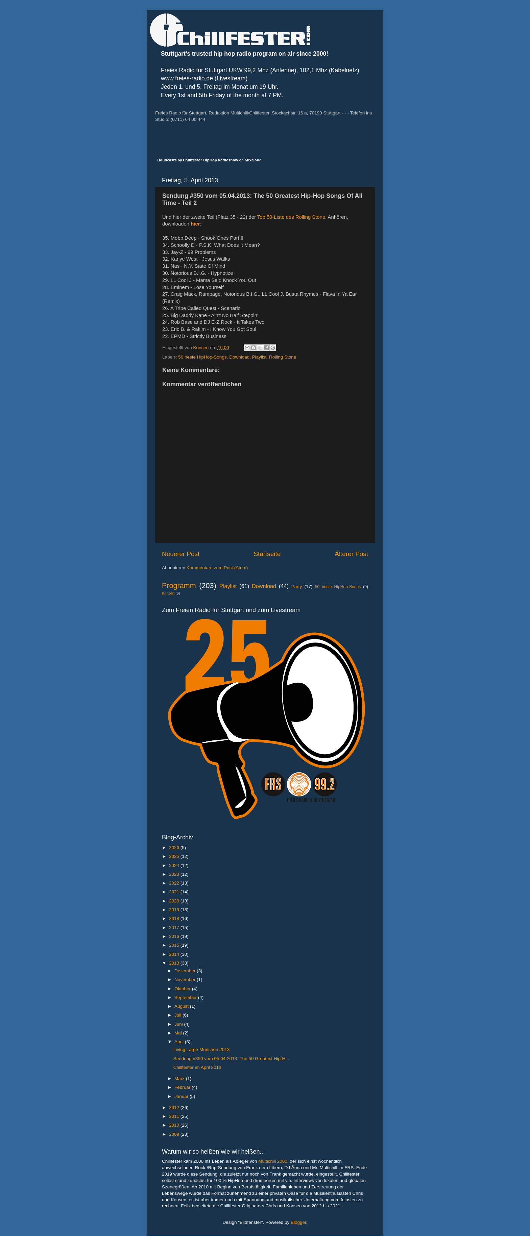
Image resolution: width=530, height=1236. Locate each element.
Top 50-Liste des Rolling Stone (291, 217)
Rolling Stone (282, 357)
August (182, 1006)
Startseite (267, 553)
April (179, 1041)
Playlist (259, 357)
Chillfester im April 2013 (197, 1067)
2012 (174, 1107)
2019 (174, 909)
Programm (179, 585)
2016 (174, 936)
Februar (183, 1087)
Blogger (298, 1222)
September (186, 997)
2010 (174, 1125)
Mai (178, 1032)
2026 (174, 847)
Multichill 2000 (272, 1161)
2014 (174, 954)
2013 (174, 963)
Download (239, 357)
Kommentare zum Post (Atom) (217, 567)
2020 (174, 900)
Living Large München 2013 (201, 1049)
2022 (174, 883)
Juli (178, 1015)
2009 (174, 1134)
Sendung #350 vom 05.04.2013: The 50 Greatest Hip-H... (231, 1058)
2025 (174, 856)
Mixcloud (253, 159)
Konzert (168, 593)
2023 (174, 874)
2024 (174, 865)
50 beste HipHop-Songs (202, 357)
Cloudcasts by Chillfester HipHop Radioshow (197, 159)
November (185, 979)
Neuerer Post (180, 553)
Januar (182, 1096)
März (180, 1078)
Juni (179, 1024)
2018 (174, 918)
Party (296, 586)
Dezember (185, 970)
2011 (174, 1116)
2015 (174, 945)
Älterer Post (351, 553)
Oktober (183, 988)
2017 (174, 927)
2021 (174, 891)
